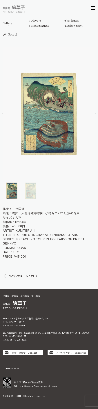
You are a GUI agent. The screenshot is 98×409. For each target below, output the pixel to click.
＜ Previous (12, 276)
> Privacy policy (12, 368)
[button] (2, 113)
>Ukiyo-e (35, 20)
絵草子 (14, 9)
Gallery (7, 24)
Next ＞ (32, 276)
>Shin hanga (71, 20)
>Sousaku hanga (39, 25)
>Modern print (73, 25)
